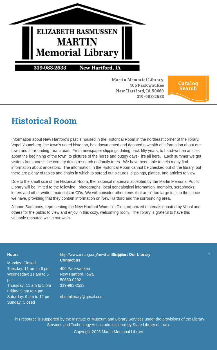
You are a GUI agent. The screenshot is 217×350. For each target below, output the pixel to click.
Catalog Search (188, 86)
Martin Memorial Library (122, 331)
